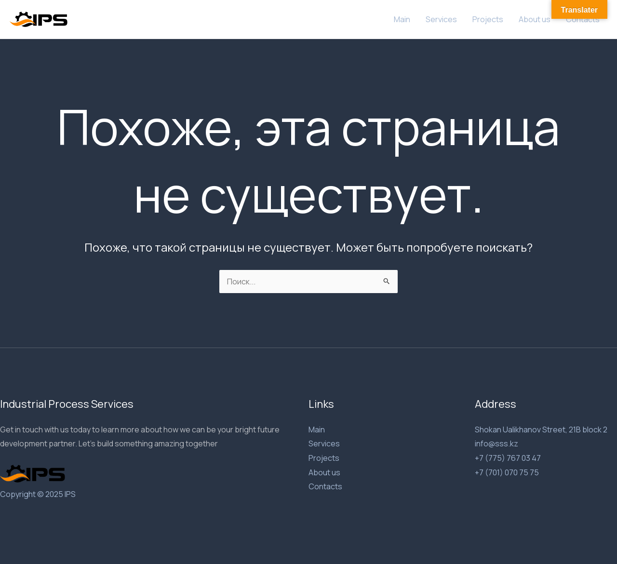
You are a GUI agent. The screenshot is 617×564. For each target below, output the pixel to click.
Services (441, 19)
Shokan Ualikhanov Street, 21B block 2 (541, 429)
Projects (487, 19)
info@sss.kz (496, 443)
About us (534, 19)
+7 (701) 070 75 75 (507, 472)
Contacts (583, 19)
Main (402, 19)
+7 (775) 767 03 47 (508, 458)
